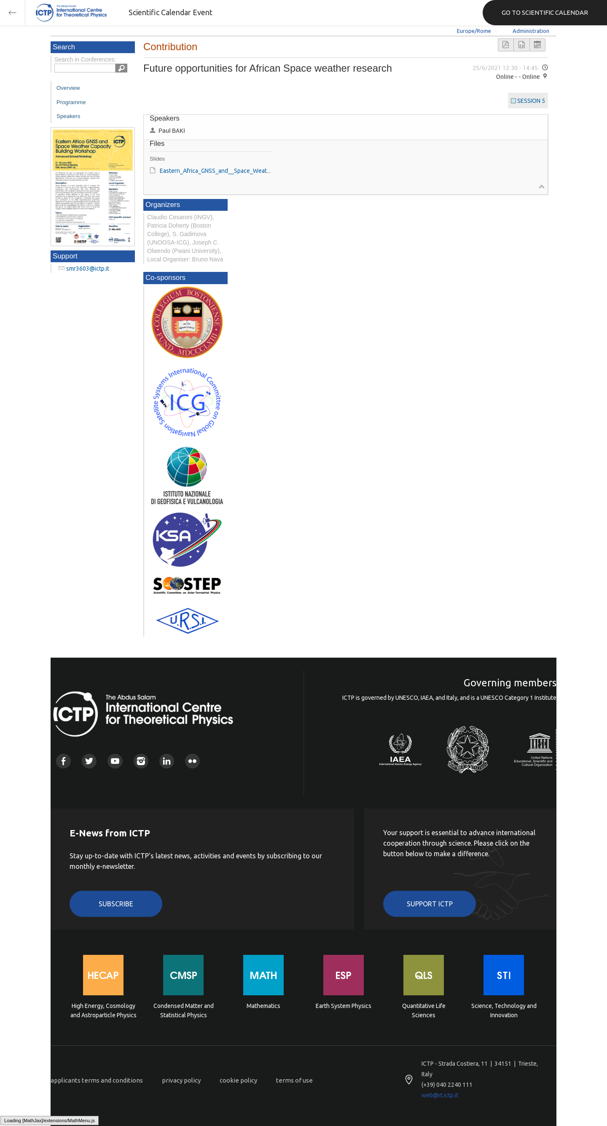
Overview (68, 88)
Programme (71, 102)
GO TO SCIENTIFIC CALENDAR (545, 12)
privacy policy (181, 1080)
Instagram (141, 761)
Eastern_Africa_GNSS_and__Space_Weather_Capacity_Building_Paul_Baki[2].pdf (265, 170)
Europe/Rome (474, 31)
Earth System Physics (343, 1005)
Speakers (68, 116)
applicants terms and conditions (97, 1080)
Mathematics (263, 1005)
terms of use (294, 1080)
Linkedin (166, 761)
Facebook (63, 761)
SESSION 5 (531, 100)
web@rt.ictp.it (440, 1095)
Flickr (192, 761)
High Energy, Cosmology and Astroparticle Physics (103, 1010)
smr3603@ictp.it (87, 268)
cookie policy (238, 1080)
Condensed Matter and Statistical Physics (183, 1010)
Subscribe (116, 904)
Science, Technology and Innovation (504, 1010)
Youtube (114, 761)
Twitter (89, 761)
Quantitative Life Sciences (424, 1010)
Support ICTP (430, 904)
